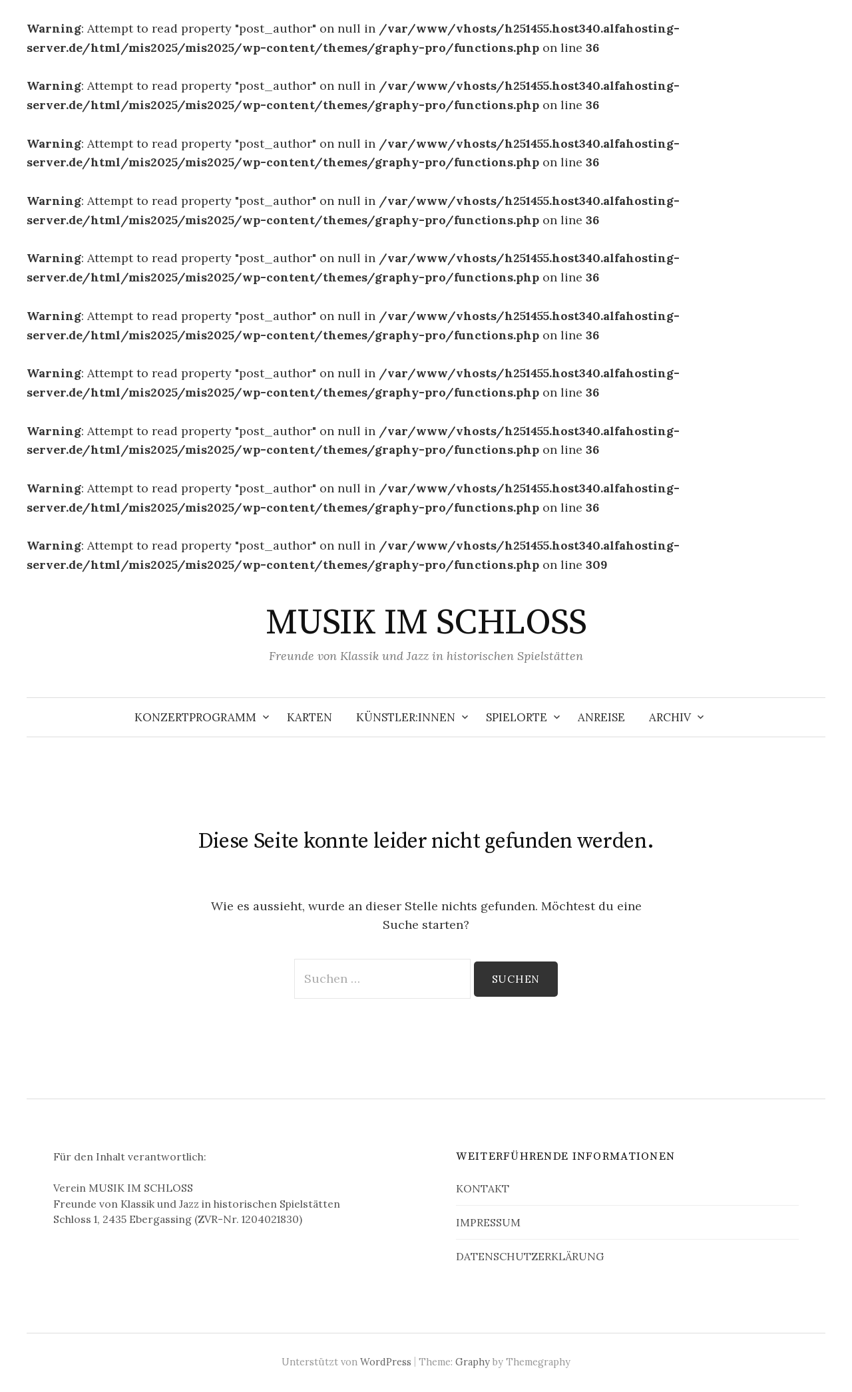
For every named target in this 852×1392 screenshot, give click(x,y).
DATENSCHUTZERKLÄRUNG (530, 1256)
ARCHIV (670, 717)
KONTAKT (482, 1188)
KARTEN (309, 717)
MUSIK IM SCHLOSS (426, 622)
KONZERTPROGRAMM (195, 717)
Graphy (472, 1361)
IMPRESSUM (488, 1222)
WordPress (385, 1361)
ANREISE (601, 717)
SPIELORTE (516, 717)
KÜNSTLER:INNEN (405, 717)
